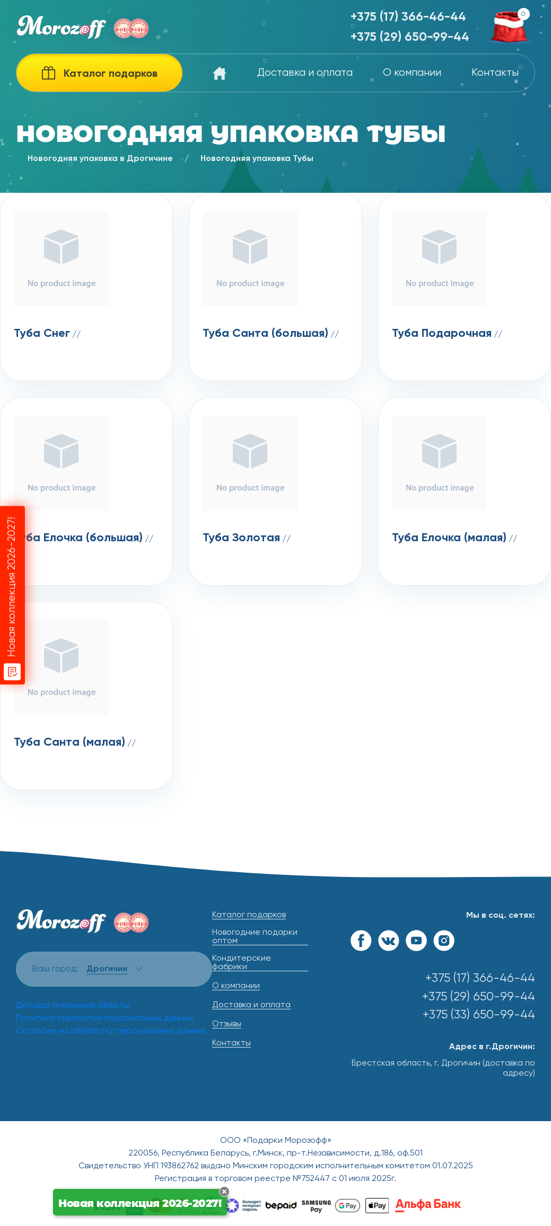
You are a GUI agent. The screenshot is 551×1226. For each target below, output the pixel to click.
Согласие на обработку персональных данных (111, 1031)
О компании (412, 72)
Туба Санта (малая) (69, 742)
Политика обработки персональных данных (105, 1018)
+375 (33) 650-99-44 (479, 1015)
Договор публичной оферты (72, 1005)
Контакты (495, 72)
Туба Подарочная (442, 333)
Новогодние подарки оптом (255, 936)
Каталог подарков (249, 915)
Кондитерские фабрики (241, 962)
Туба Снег (42, 333)
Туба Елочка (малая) (449, 538)
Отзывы (226, 1024)
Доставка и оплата (305, 72)
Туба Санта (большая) (265, 333)
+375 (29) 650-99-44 (410, 37)
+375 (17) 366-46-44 (408, 17)
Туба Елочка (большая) (78, 538)
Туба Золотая (241, 538)
